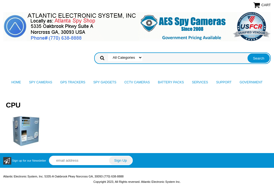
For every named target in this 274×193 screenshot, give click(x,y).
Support (224, 82)
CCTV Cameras (137, 82)
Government (250, 82)
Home (16, 82)
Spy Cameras (40, 82)
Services (200, 82)
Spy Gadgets (104, 82)
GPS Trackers (72, 82)
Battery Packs (171, 82)
